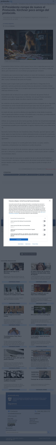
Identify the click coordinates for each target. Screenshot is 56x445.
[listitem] (28, 218)
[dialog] (28, 222)
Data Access (27, 243)
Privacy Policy (35, 243)
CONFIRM (18, 239)
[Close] (50, 201)
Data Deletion (20, 243)
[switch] (44, 221)
